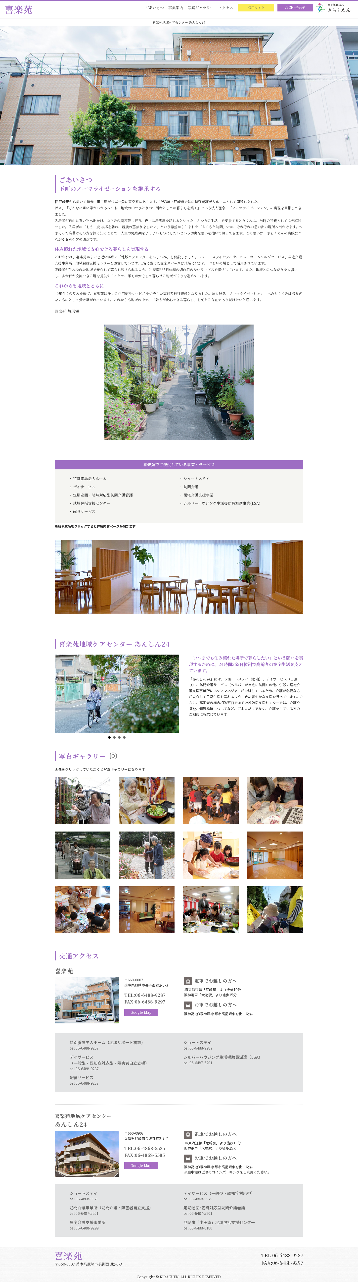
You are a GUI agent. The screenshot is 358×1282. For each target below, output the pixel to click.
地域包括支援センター (91, 503)
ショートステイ (196, 478)
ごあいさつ (154, 7)
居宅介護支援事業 (198, 495)
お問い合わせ (295, 7)
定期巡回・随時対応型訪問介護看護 (103, 495)
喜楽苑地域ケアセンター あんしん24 (179, 22)
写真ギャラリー (201, 7)
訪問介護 (190, 486)
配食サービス (84, 511)
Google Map (141, 1012)
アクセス (225, 7)
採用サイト (256, 7)
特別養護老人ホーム (90, 478)
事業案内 (175, 7)
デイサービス (84, 486)
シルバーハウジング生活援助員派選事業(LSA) (221, 503)
